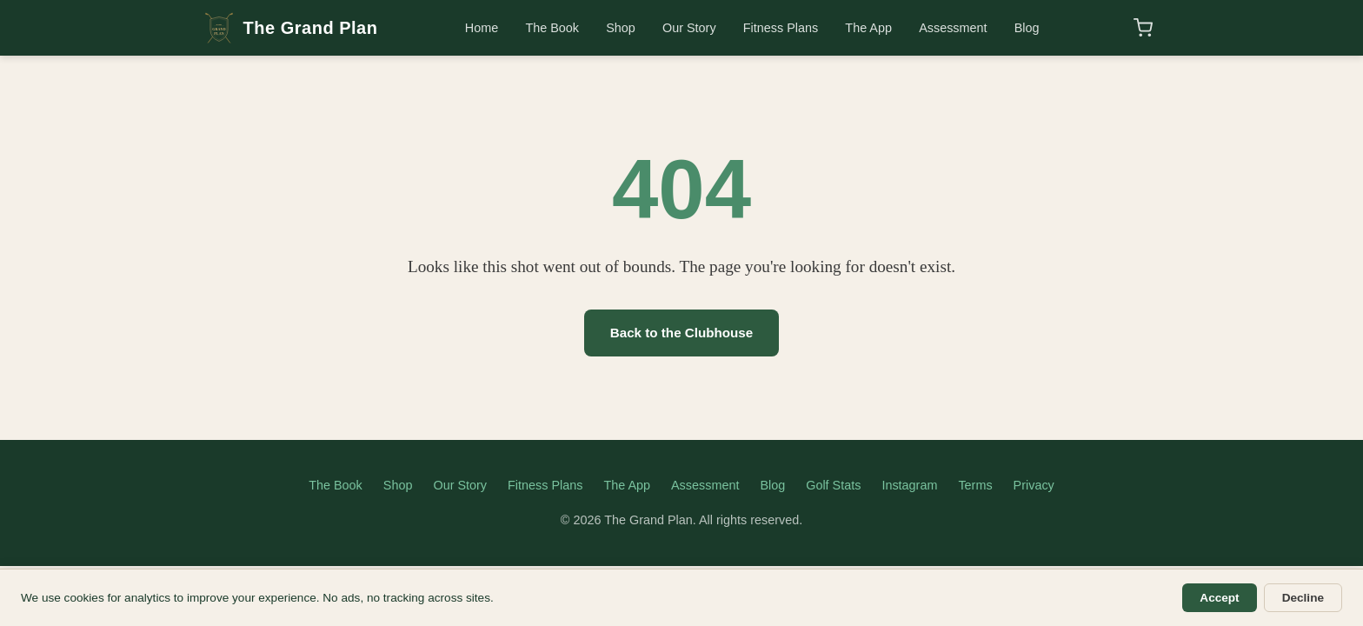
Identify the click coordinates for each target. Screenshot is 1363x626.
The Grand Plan (290, 27)
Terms (975, 485)
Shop (620, 28)
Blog (1027, 28)
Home (481, 28)
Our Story (689, 28)
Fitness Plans (780, 28)
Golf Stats (833, 485)
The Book (552, 28)
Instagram (909, 485)
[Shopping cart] (1143, 27)
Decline (1303, 597)
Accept (1219, 597)
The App (868, 28)
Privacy (1034, 485)
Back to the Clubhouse (682, 332)
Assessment (953, 28)
